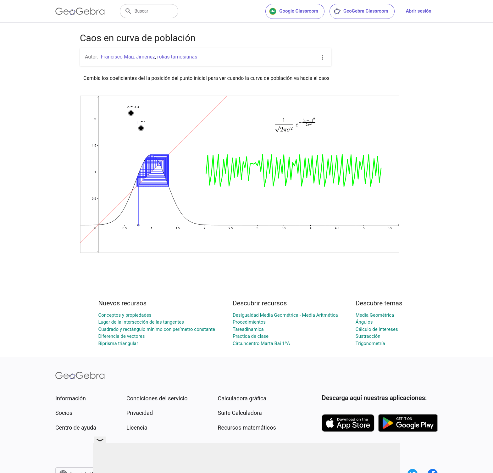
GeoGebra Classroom (360, 11)
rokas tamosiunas (177, 57)
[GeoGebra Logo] (80, 11)
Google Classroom (293, 11)
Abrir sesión (418, 11)
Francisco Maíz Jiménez (128, 57)
